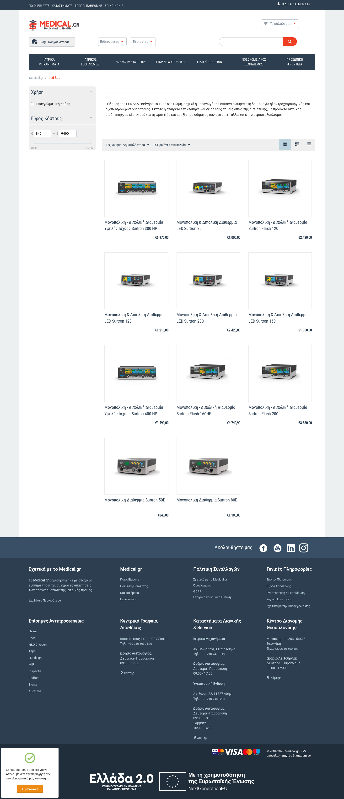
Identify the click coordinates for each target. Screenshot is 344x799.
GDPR (197, 591)
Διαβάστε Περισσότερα (45, 600)
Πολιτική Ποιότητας (134, 586)
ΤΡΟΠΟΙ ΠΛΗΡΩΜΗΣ (88, 6)
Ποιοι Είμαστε (129, 579)
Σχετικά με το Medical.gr (210, 579)
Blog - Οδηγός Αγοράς (55, 42)
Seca (32, 638)
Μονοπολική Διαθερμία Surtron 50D (134, 499)
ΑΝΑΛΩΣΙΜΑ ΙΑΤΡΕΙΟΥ (130, 62)
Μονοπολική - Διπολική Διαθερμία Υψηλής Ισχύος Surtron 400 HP (133, 410)
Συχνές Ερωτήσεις (279, 599)
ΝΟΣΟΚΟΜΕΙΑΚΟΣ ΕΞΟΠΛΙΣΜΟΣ (254, 62)
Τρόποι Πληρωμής (279, 579)
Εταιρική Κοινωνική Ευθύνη (212, 597)
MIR (31, 664)
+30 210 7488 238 (213, 699)
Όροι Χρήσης (202, 585)
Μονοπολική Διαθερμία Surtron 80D (207, 499)
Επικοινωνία (128, 599)
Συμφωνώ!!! (30, 789)
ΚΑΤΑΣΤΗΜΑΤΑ (62, 6)
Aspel (32, 651)
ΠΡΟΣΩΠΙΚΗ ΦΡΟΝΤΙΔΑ (294, 62)
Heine (33, 631)
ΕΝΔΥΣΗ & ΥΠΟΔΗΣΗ (170, 62)
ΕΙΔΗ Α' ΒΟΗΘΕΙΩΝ (209, 62)
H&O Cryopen (38, 644)
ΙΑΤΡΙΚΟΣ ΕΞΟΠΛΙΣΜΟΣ (90, 62)
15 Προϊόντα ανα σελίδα (171, 145)
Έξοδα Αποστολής (279, 586)
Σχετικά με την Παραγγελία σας (288, 606)
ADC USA (35, 691)
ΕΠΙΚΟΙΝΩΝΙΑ (114, 6)
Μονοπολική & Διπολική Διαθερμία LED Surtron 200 (207, 317)
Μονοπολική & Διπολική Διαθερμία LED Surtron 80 (207, 225)
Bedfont (34, 678)
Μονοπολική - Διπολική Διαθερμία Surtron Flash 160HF (206, 410)
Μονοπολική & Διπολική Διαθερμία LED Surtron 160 (278, 317)
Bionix (33, 684)
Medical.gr (36, 78)
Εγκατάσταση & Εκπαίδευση (286, 593)
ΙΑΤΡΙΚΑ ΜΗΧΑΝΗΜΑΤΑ (49, 62)
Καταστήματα (129, 593)
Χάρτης (127, 673)
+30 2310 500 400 (286, 648)
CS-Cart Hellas (276, 760)
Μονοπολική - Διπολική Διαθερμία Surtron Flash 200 (277, 410)
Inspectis (35, 671)
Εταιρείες (140, 41)
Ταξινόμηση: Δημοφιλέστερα (127, 145)
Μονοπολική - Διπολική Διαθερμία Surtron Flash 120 (277, 225)
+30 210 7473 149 (213, 654)
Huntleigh (35, 658)
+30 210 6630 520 (140, 643)
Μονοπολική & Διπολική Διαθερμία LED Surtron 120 (134, 317)
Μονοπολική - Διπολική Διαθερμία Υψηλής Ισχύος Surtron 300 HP (133, 225)
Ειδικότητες (109, 41)
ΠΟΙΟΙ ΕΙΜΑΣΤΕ (39, 6)
